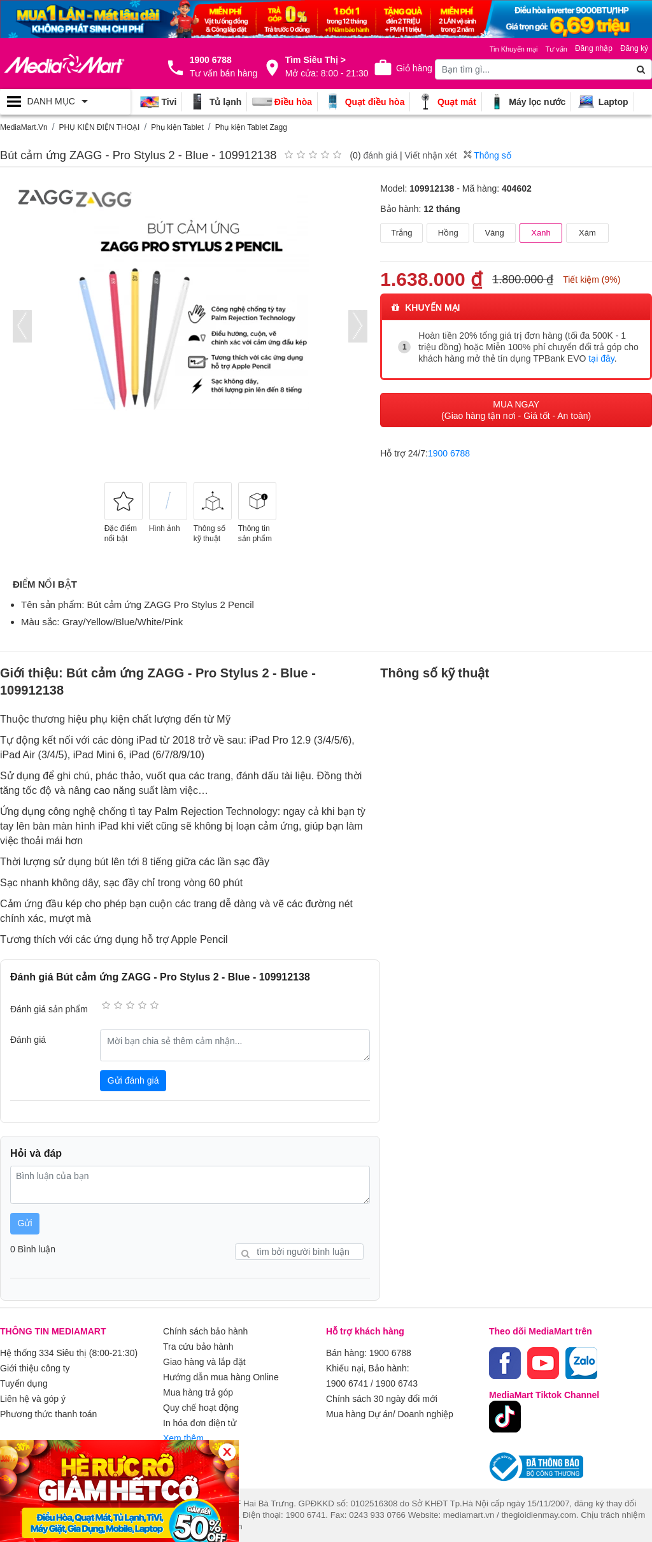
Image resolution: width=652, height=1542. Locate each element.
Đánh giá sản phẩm (49, 1009)
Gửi (25, 1223)
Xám (587, 232)
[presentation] (22, 326)
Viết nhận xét (431, 155)
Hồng (448, 232)
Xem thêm (183, 1438)
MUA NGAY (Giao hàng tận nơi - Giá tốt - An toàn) (516, 410)
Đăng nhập (594, 48)
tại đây (601, 358)
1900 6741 (347, 1383)
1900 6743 (397, 1383)
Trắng (401, 232)
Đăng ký (634, 48)
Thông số (487, 155)
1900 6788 (449, 453)
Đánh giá (28, 1040)
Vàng (494, 232)
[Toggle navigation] (65, 102)
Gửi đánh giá (133, 1080)
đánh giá (380, 155)
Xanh (540, 232)
